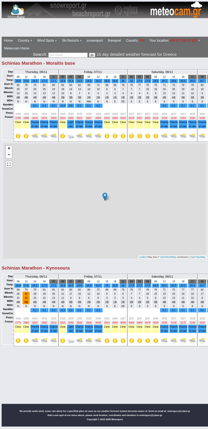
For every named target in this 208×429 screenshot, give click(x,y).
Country (24, 40)
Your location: (173, 40)
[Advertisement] (105, 27)
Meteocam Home (16, 48)
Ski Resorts (70, 40)
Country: (135, 40)
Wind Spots (45, 40)
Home (8, 40)
